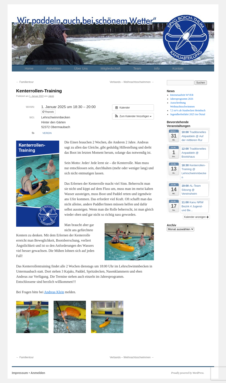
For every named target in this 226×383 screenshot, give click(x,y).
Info (156, 68)
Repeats (48, 111)
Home (29, 68)
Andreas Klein (54, 292)
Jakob (51, 96)
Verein (47, 133)
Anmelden (38, 373)
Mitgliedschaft (111, 68)
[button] (133, 116)
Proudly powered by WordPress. (187, 372)
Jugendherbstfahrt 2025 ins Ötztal (187, 114)
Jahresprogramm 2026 (181, 98)
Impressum (20, 373)
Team (137, 68)
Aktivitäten (53, 68)
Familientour (25, 82)
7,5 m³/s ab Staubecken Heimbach (188, 110)
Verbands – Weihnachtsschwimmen (132, 82)
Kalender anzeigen (196, 217)
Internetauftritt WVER (181, 94)
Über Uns (81, 68)
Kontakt (177, 68)
